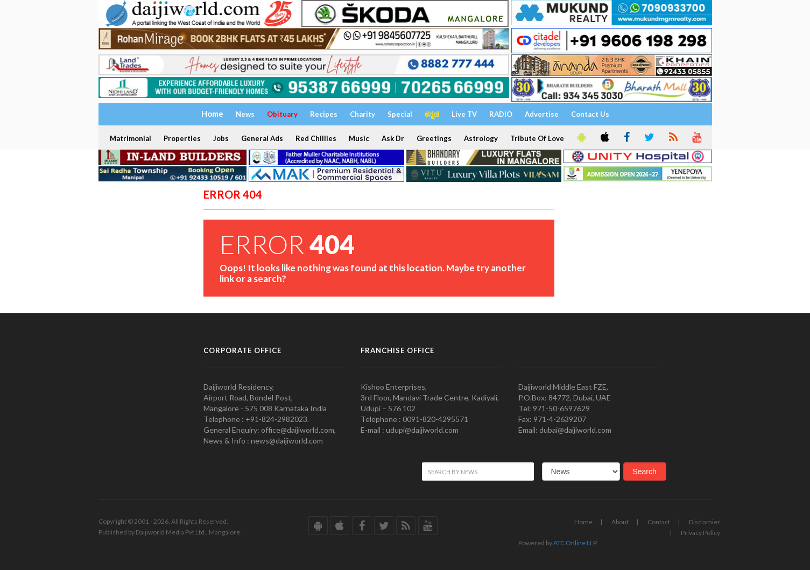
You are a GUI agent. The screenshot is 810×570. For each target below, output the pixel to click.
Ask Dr (393, 138)
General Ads (262, 138)
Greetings (434, 138)
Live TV (464, 114)
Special (400, 114)
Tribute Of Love (537, 138)
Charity (362, 114)
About (620, 522)
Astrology (481, 138)
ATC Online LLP (575, 543)
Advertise (542, 114)
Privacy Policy (700, 533)
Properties (182, 138)
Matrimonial (130, 138)
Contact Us (590, 114)
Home (583, 522)
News (245, 114)
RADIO (500, 114)
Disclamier (704, 522)
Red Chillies (315, 138)
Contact (658, 522)
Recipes (323, 114)
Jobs (221, 138)
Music (359, 138)
